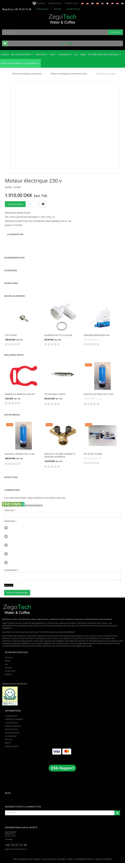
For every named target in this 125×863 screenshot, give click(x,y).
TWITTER (8, 661)
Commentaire (10, 570)
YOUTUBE (8, 668)
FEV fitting (11, 335)
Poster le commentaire (17, 592)
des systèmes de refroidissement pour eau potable (95, 641)
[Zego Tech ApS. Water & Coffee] (62, 18)
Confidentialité (11, 716)
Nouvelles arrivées (14, 296)
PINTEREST (8, 674)
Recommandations (14, 257)
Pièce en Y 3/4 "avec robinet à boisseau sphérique (59, 455)
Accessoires (10, 270)
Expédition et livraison (14, 719)
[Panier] (62, 43)
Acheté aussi (11, 477)
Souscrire (117, 813)
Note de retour (11, 729)
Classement (9, 521)
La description (15, 234)
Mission (8, 743)
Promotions (11, 283)
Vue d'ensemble (11, 736)
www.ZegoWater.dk (67, 632)
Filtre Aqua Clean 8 (54, 394)
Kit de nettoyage (93, 454)
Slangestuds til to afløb (58, 335)
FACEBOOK (9, 658)
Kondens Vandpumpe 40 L (97, 335)
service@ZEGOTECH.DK (18, 849)
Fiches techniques (12, 733)
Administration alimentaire (14, 684)
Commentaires (12, 490)
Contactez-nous (41, 9)
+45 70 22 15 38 (16, 845)
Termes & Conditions (13, 726)
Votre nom (9, 510)
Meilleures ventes (14, 355)
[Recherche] (115, 32)
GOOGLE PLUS (10, 671)
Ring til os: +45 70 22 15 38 (16, 9)
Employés (57, 9)
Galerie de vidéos (73, 9)
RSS (6, 664)
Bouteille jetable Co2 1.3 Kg (98, 394)
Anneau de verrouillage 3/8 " (20, 394)
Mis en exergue (12, 414)
